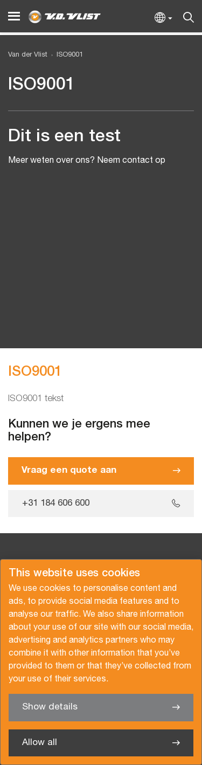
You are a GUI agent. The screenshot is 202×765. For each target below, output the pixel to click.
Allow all (39, 743)
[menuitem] (65, 55)
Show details (50, 707)
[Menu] (14, 16)
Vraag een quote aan (69, 470)
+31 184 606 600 (55, 503)
